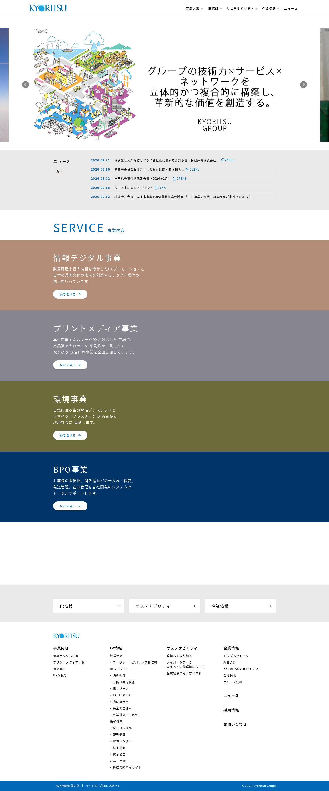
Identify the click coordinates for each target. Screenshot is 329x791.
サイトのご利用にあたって (103, 785)
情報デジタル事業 (66, 655)
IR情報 (215, 8)
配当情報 (119, 734)
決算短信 (119, 675)
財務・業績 (118, 761)
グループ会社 (232, 682)
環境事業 (59, 669)
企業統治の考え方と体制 (184, 673)
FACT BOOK (122, 695)
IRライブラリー (121, 669)
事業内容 (194, 8)
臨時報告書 (121, 701)
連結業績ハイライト (127, 767)
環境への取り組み (179, 655)
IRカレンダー (122, 741)
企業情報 (271, 8)
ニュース (291, 8)
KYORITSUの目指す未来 (240, 669)
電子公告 (119, 754)
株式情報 (116, 721)
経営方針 (229, 662)
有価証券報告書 (124, 682)
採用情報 (231, 710)
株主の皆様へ (122, 708)
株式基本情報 (122, 728)
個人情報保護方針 (67, 785)
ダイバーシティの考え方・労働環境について (186, 664)
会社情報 (229, 675)
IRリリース (121, 688)
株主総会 (119, 748)
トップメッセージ (236, 655)
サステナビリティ (242, 8)
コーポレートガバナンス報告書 (135, 662)
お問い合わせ (235, 724)
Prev (25, 84)
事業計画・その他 (125, 715)
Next (303, 84)
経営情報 (116, 655)
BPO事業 (60, 675)
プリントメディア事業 (69, 662)
